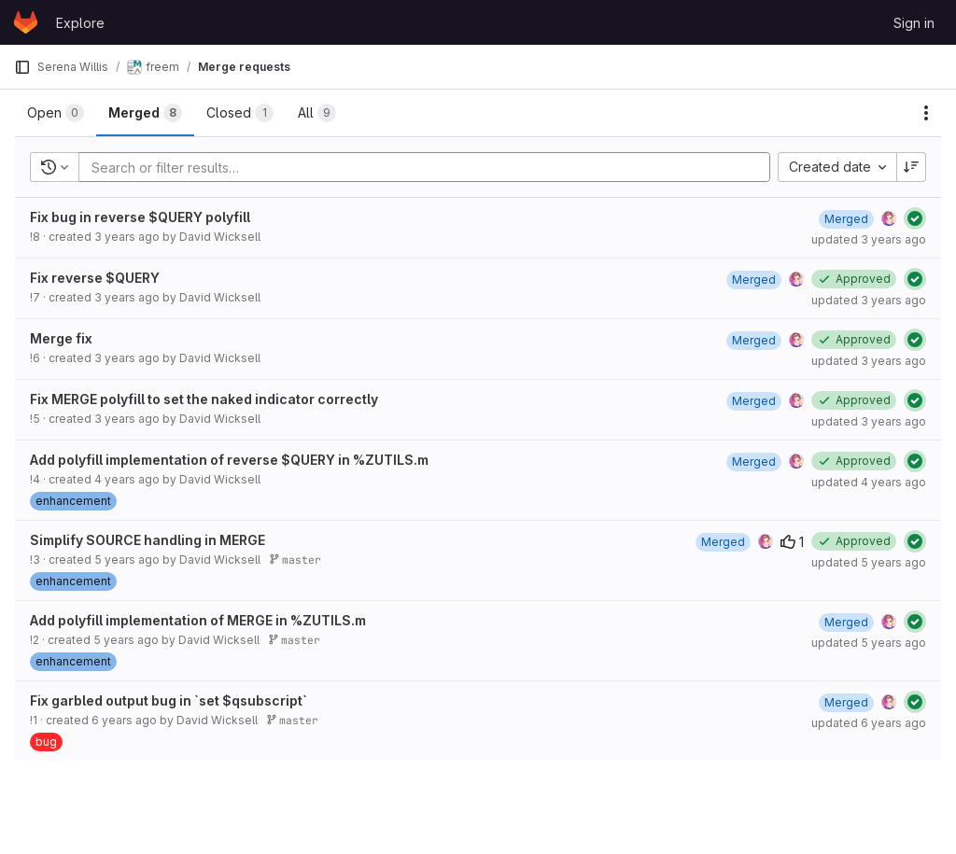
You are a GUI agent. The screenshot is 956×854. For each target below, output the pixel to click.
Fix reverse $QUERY (95, 278)
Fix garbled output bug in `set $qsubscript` (168, 700)
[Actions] (926, 113)
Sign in (914, 23)
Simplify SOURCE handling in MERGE (147, 540)
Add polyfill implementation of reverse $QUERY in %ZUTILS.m (229, 460)
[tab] (55, 113)
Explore (80, 23)
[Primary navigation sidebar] (22, 67)
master (295, 560)
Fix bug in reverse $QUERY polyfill (140, 217)
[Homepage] (25, 22)
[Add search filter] (430, 167)
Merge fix (61, 338)
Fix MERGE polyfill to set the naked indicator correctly (204, 399)
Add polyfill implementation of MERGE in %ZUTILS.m (198, 620)
